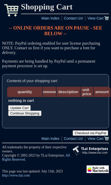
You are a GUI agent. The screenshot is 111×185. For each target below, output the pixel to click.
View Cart (95, 18)
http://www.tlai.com (16, 175)
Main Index (50, 18)
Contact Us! (73, 18)
